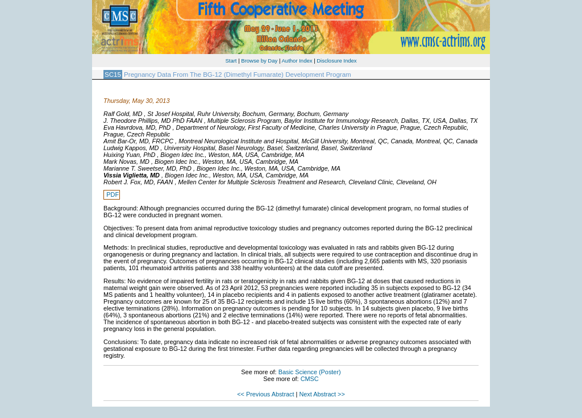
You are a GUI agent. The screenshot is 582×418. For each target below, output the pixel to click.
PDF (112, 194)
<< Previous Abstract (265, 394)
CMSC (310, 378)
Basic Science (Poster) (309, 372)
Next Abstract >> (321, 394)
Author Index (297, 60)
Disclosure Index (336, 60)
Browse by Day (259, 60)
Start (230, 60)
